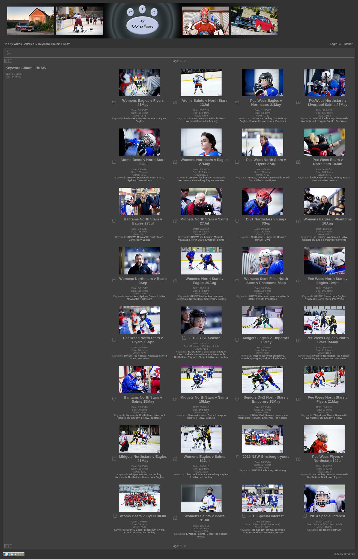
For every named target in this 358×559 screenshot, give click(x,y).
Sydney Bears (341, 177)
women (219, 180)
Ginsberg (280, 470)
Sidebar (347, 44)
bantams (156, 418)
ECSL (191, 351)
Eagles (140, 121)
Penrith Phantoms (335, 239)
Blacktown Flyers (266, 180)
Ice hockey (211, 121)
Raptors (192, 357)
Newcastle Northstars (261, 121)
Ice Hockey (279, 237)
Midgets (218, 237)
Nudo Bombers (203, 354)
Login (333, 44)
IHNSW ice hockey (261, 118)
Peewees (280, 121)
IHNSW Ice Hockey (201, 296)
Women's (332, 237)
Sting (201, 357)
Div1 (267, 239)
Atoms (128, 532)
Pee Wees (341, 121)
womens (153, 118)
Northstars (257, 237)
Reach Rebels (185, 354)
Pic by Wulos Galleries (19, 44)
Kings (268, 237)
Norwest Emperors (273, 355)
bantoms (247, 532)
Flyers (162, 118)
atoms (269, 529)
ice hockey (130, 118)
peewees (280, 529)
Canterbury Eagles (203, 180)
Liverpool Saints (194, 121)
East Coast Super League (211, 351)
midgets (258, 532)
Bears (210, 534)
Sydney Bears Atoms (139, 180)
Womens (263, 296)
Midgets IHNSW (138, 474)
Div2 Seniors (267, 415)
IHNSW (142, 118)
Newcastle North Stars (212, 118)
